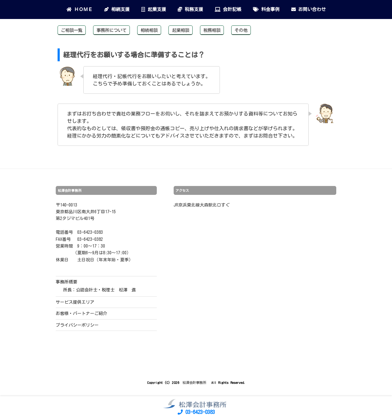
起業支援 (153, 9)
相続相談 (149, 30)
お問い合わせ (308, 9)
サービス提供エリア (75, 302)
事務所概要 (66, 282)
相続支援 (117, 9)
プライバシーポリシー (77, 325)
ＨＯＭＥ (79, 9)
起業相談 (180, 30)
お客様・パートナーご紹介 (81, 313)
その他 (241, 30)
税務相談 (212, 30)
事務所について (111, 30)
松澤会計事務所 (195, 382)
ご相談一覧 (71, 30)
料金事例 (266, 9)
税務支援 (190, 9)
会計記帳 (228, 9)
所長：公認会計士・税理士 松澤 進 (99, 290)
